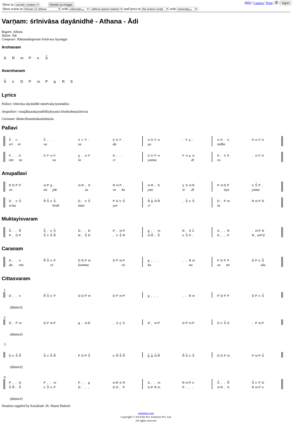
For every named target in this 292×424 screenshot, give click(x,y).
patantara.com (146, 413)
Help (248, 2)
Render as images (61, 4)
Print (269, 3)
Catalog (258, 3)
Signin (286, 3)
